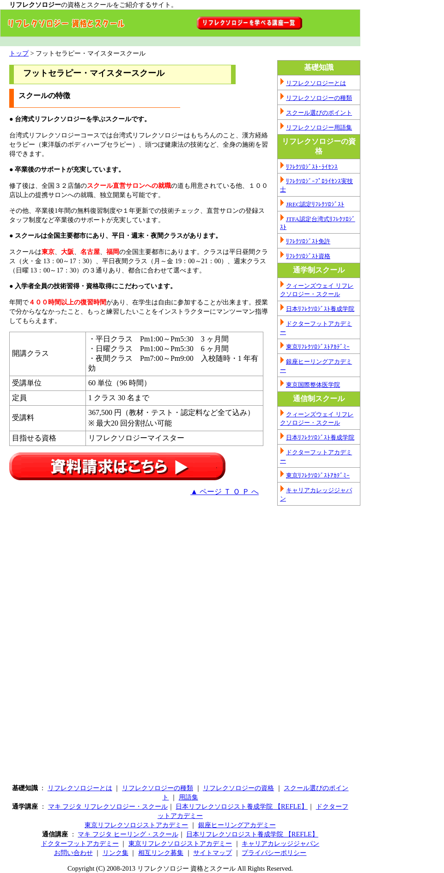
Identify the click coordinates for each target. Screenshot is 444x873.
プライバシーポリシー (274, 852)
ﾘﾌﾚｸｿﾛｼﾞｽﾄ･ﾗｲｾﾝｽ (312, 166)
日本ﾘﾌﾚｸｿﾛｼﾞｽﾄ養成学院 (320, 308)
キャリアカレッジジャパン (280, 843)
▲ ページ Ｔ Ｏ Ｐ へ (224, 491)
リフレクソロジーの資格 (238, 788)
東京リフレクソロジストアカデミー (136, 825)
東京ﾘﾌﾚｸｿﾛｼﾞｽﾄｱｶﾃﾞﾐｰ (318, 346)
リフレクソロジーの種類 (319, 97)
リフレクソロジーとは (316, 83)
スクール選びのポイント (319, 112)
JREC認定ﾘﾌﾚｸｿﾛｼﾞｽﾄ (315, 204)
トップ (19, 53)
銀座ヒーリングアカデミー (237, 825)
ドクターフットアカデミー (80, 843)
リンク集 (115, 852)
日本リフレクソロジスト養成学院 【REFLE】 (242, 806)
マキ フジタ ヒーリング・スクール (128, 834)
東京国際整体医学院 (313, 384)
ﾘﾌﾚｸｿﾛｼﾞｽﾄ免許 (308, 241)
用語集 (188, 797)
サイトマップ (212, 852)
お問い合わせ (73, 852)
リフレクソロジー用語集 (319, 127)
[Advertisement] (86, 568)
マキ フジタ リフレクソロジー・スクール (108, 806)
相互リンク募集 (160, 852)
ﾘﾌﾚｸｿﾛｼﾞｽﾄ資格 (308, 256)
